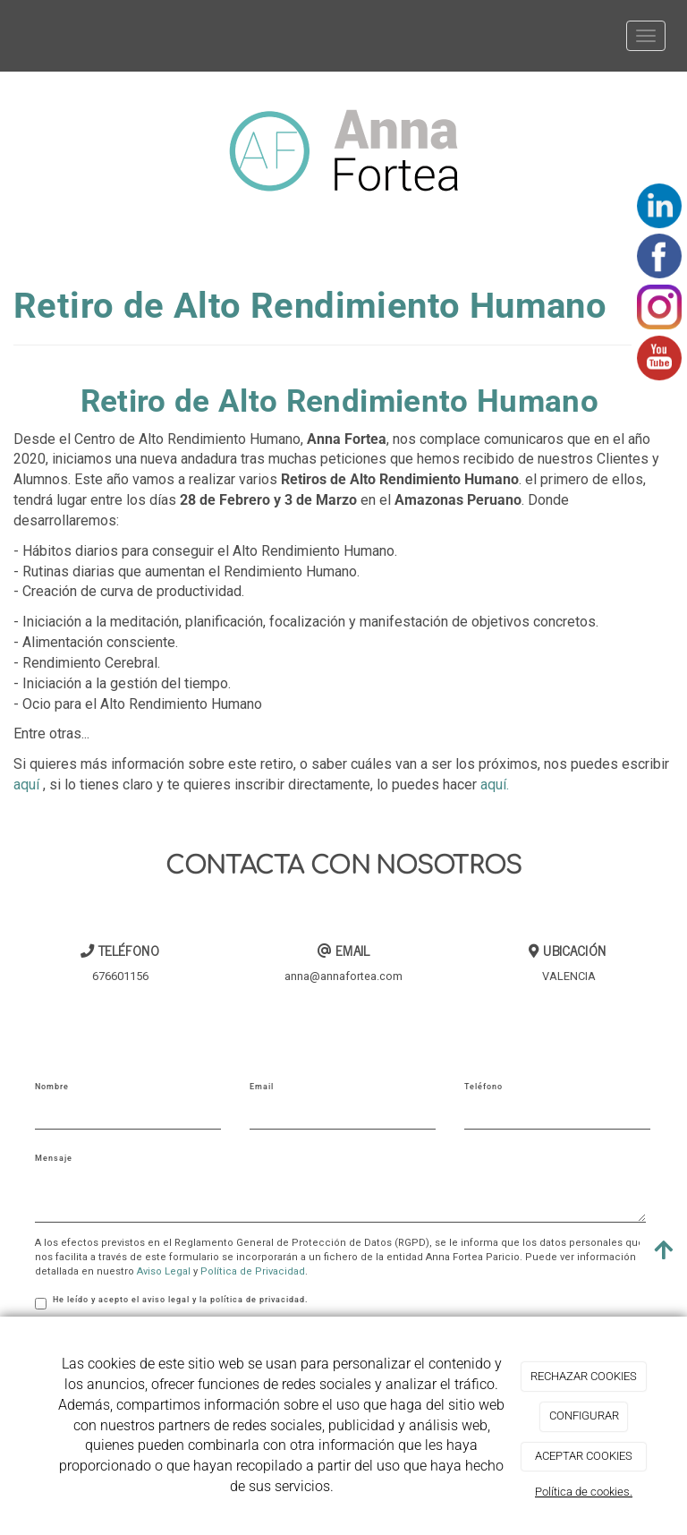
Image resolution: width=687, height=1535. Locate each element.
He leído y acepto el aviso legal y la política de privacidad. (172, 1302)
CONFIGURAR (584, 1415)
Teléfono (483, 1086)
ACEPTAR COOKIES (583, 1456)
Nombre (52, 1086)
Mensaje (53, 1158)
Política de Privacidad (252, 1271)
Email (262, 1086)
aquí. (494, 784)
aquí (26, 784)
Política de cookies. (583, 1491)
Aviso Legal (164, 1271)
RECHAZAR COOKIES (583, 1376)
